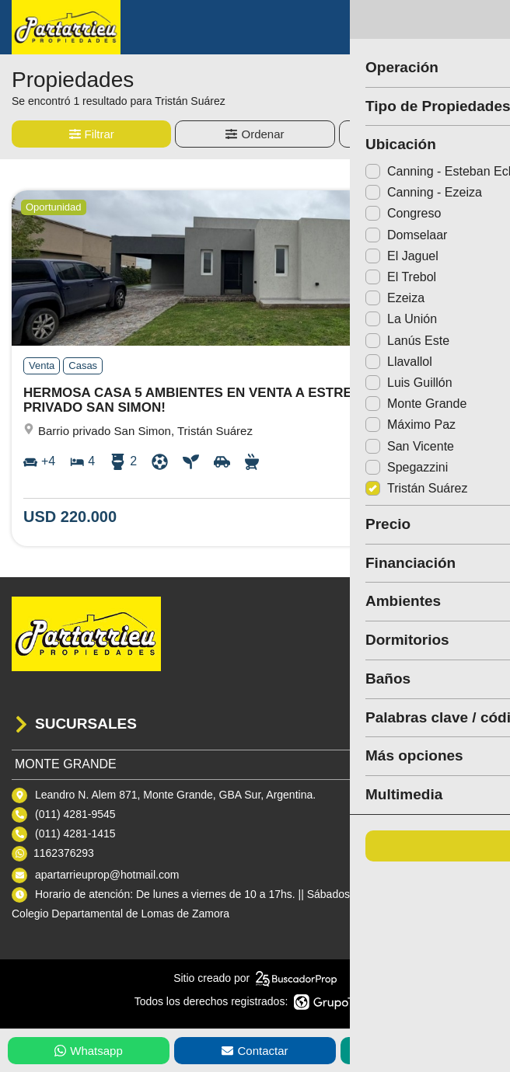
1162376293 (63, 853)
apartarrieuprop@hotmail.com (107, 874)
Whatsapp (88, 1050)
